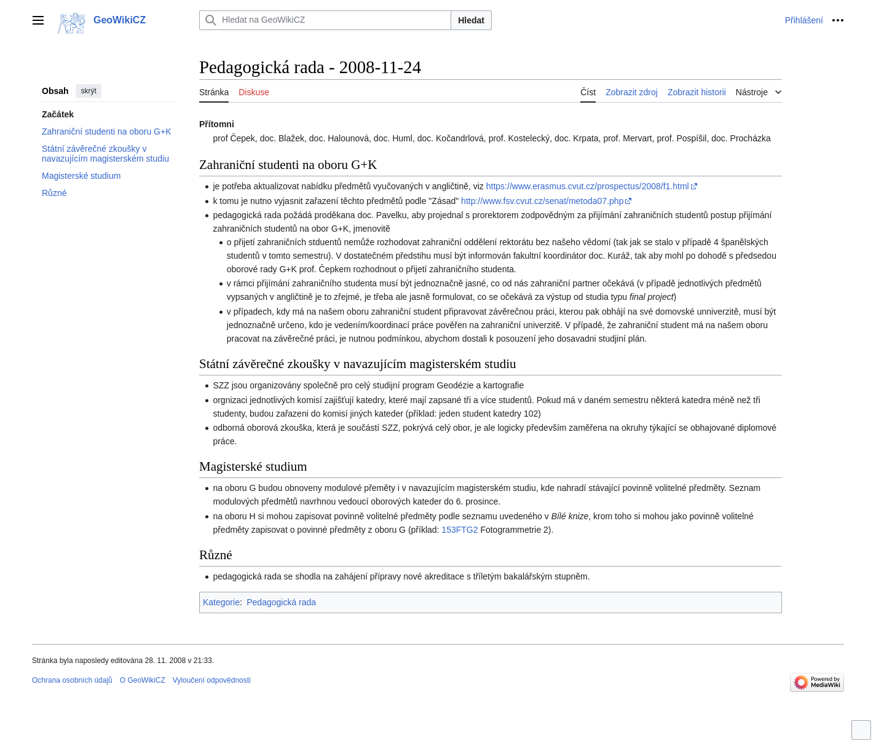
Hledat (471, 20)
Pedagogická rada (281, 602)
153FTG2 (459, 530)
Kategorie (221, 602)
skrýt (88, 91)
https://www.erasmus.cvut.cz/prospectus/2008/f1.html (587, 186)
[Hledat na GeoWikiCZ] (325, 20)
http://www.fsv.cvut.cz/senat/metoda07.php (542, 201)
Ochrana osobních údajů (72, 680)
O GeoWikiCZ (142, 680)
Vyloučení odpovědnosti (212, 680)
